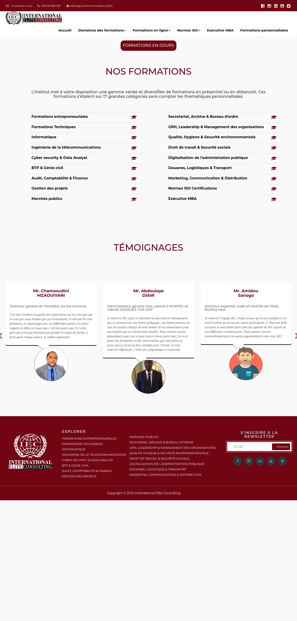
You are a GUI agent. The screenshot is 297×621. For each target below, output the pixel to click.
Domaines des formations (102, 30)
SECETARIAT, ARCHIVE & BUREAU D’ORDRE (161, 442)
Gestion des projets (50, 188)
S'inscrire (282, 446)
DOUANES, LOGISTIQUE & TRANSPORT (158, 469)
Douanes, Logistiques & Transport (200, 168)
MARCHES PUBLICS (143, 437)
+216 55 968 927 (49, 5)
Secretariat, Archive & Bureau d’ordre (203, 116)
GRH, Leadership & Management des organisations (216, 127)
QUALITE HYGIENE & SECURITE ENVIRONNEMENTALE (169, 453)
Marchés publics (47, 199)
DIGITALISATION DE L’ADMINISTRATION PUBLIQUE (167, 464)
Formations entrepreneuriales (60, 116)
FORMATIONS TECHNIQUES (82, 444)
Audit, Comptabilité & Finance (60, 178)
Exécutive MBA (182, 199)
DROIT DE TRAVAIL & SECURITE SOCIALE (159, 458)
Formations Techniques (54, 127)
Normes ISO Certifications (192, 188)
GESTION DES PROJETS (79, 476)
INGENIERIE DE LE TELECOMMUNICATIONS (94, 454)
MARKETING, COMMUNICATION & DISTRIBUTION (165, 474)
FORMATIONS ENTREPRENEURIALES (89, 438)
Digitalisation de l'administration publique (208, 158)
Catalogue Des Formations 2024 (89, 5)
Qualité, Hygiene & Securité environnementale (212, 137)
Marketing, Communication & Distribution (207, 178)
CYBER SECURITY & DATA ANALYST (87, 460)
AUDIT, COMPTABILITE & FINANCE (87, 471)
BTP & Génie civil (47, 168)
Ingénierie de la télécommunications (66, 147)
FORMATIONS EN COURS (148, 45)
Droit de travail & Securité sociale (199, 147)
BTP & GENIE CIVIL (75, 465)
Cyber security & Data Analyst (59, 158)
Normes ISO (188, 30)
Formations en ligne (151, 30)
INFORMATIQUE (74, 449)
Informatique (44, 137)
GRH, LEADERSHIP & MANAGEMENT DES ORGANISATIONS (172, 447)
